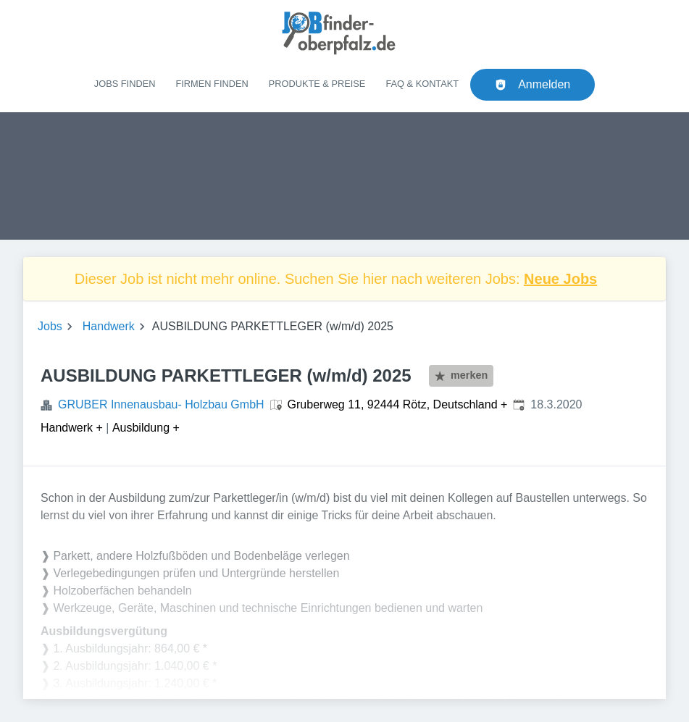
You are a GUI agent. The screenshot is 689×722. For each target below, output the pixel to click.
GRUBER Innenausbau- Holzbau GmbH (161, 404)
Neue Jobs (560, 279)
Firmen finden (211, 83)
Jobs (50, 326)
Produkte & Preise (317, 83)
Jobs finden (125, 83)
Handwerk (109, 326)
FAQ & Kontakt (422, 83)
